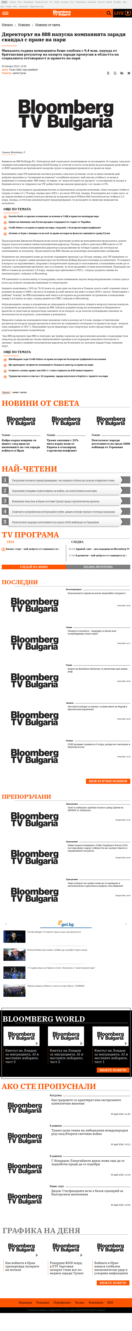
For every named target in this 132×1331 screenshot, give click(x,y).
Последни (20, 582)
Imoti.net (101, 2)
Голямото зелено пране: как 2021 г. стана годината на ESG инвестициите (51, 370)
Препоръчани (26, 796)
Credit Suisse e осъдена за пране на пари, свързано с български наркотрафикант (55, 227)
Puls (72, 2)
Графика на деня (41, 1230)
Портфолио (62, 1302)
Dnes (20, 2)
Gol (51, 2)
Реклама (42, 1302)
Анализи (70, 703)
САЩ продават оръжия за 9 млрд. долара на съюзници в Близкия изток (99, 745)
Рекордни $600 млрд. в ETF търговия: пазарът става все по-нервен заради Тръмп (67, 1268)
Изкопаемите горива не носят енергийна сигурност (97, 593)
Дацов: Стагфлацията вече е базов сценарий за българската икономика (87, 1192)
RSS (110, 1302)
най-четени (29, 469)
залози (23, 392)
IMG (5, 2)
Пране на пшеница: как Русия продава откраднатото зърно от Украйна (50, 222)
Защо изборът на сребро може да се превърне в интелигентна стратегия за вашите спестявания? (95, 884)
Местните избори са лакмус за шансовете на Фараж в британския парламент (97, 708)
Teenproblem (81, 2)
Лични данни (70, 1310)
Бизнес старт (57, 1186)
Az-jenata (65, 2)
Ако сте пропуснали (49, 1086)
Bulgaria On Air (41, 2)
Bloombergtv (29, 2)
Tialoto (56, 2)
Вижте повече (113, 1070)
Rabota (109, 2)
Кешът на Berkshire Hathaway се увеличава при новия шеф (97, 670)
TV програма (30, 534)
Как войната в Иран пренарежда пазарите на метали (22, 1266)
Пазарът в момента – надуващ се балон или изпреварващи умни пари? (92, 632)
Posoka (9, 7)
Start (2, 7)
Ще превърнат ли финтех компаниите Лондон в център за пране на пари (51, 364)
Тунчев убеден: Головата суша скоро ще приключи (42, 936)
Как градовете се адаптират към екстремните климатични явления (86, 1101)
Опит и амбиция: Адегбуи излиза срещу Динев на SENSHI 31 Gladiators (95, 809)
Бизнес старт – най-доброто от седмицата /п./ (30, 549)
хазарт (16, 392)
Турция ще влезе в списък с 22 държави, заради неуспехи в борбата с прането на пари (58, 376)
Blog (124, 2)
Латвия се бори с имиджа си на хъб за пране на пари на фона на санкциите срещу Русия (59, 233)
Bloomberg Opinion (74, 589)
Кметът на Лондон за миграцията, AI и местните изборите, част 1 (111, 1056)
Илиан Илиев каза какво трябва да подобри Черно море (45, 954)
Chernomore (23, 7)
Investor (13, 2)
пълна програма (98, 567)
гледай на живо (34, 567)
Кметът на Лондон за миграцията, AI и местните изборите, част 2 (66, 1056)
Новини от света (40, 403)
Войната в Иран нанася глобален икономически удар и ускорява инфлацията (111, 1268)
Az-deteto (117, 2)
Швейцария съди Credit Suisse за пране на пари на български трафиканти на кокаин (57, 359)
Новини (6, 435)
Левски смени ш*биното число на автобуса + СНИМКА (43, 990)
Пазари (69, 627)
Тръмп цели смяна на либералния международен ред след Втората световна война (89, 1132)
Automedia (91, 2)
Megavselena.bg (36, 7)
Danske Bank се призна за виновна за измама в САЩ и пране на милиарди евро (54, 216)
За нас (80, 1302)
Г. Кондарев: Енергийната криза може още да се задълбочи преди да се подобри (88, 1162)
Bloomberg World (44, 1019)
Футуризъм (56, 1095)
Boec (15, 7)
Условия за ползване (37, 1310)
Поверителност (55, 1310)
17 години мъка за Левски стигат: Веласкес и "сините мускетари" (49, 972)
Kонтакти (96, 1302)
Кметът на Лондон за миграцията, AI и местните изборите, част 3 (22, 1056)
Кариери (25, 1302)
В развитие (56, 1125)
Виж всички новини (108, 781)
